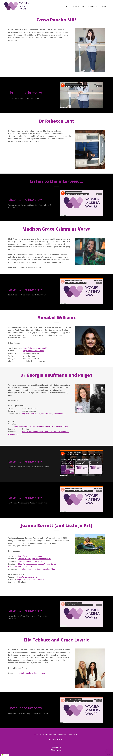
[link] (17, 6)
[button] (105, 6)
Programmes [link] (93, 6)
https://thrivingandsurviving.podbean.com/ (32, 673)
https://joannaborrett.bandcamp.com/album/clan (36, 569)
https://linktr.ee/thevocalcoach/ (35, 348)
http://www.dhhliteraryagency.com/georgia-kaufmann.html (44, 413)
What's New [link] (78, 6)
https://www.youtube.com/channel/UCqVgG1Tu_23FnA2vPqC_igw (41, 426)
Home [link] (67, 6)
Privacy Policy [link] (56, 739)
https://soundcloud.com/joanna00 (31, 561)
